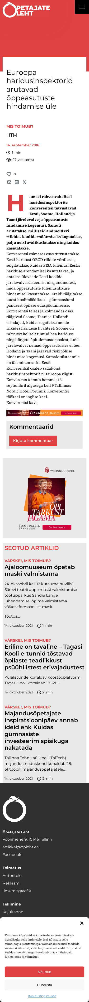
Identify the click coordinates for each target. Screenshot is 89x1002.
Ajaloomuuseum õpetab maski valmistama (40, 570)
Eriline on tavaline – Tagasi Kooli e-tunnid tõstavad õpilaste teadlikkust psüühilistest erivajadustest (44, 657)
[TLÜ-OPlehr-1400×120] (44, 413)
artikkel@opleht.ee (21, 847)
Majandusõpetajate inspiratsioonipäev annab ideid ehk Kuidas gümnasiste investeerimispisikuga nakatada (41, 730)
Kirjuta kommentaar (33, 440)
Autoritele (12, 875)
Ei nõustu (44, 985)
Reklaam (11, 883)
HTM (11, 135)
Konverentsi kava (22, 402)
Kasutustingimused (42, 996)
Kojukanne (13, 912)
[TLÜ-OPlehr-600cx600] (44, 498)
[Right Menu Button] (82, 7)
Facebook (12, 854)
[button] (82, 923)
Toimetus (12, 868)
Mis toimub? (19, 126)
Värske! (13, 561)
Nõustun (44, 972)
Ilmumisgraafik (17, 891)
